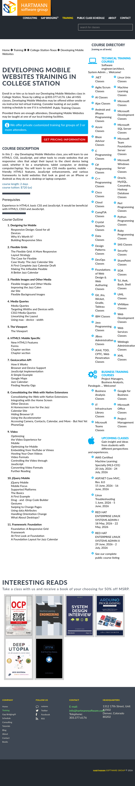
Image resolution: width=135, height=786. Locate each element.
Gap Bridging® (9, 714)
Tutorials (6, 726)
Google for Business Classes (124, 394)
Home (6, 50)
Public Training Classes (66, 107)
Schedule (6, 718)
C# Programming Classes (103, 168)
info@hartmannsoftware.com (87, 710)
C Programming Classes (103, 154)
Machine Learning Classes (123, 91)
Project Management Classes (126, 422)
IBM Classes (102, 316)
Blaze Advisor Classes (99, 140)
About (112, 18)
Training (67, 18)
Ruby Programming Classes (126, 234)
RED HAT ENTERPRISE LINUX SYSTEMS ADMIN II (107, 536)
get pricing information (64, 139)
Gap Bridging (49, 18)
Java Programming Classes (103, 326)
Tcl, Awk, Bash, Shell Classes (124, 284)
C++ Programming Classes (103, 182)
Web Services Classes (123, 331)
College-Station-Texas (43, 50)
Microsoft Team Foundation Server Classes (125, 146)
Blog (4, 730)
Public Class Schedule (91, 18)
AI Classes (101, 97)
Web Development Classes (126, 317)
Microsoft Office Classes (123, 408)
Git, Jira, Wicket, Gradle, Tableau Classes (100, 302)
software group (109, 770)
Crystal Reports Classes (100, 225)
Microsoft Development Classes (126, 114)
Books (5, 742)
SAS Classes (125, 244)
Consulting (30, 18)
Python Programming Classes (126, 220)
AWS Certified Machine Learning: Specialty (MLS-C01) (107, 461)
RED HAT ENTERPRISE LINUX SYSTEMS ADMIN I (107, 515)
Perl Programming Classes (126, 206)
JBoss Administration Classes (104, 340)
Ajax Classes (102, 103)
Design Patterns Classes (100, 249)
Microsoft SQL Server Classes (124, 128)
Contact (125, 18)
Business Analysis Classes (100, 394)
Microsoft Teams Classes (101, 426)
